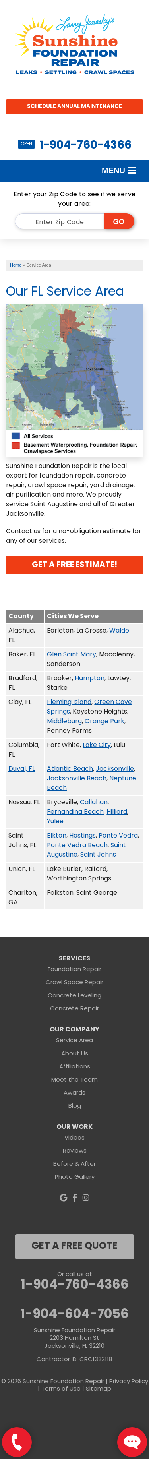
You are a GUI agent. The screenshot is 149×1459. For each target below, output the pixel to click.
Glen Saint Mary (71, 655)
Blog (74, 1106)
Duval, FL (21, 769)
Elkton (56, 836)
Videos (74, 1138)
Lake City (97, 745)
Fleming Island (69, 702)
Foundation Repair (74, 970)
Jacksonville (115, 769)
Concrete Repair (74, 1009)
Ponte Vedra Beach (77, 845)
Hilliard (116, 812)
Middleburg (64, 721)
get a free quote (74, 1246)
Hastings (82, 836)
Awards (74, 1093)
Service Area (74, 1041)
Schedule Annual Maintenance (74, 106)
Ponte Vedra (118, 836)
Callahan (94, 802)
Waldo (119, 631)
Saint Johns (98, 855)
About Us (74, 1054)
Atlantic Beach (70, 769)
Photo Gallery (75, 1177)
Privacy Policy (128, 1382)
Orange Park (104, 721)
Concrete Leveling (74, 996)
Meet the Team (74, 1080)
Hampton (89, 678)
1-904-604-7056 (74, 1314)
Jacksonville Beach (76, 779)
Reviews (75, 1151)
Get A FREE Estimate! (74, 565)
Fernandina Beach (75, 812)
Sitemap (98, 1389)
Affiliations (74, 1067)
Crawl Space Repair (74, 983)
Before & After (74, 1164)
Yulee (55, 822)
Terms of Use (61, 1389)
